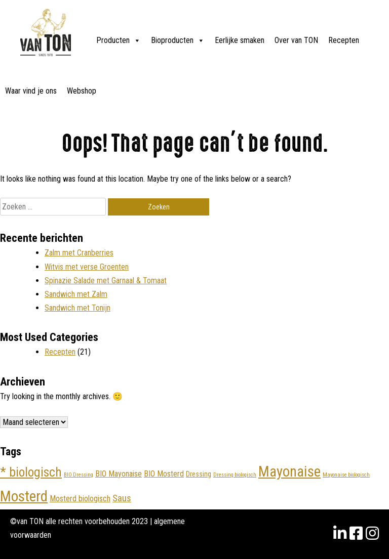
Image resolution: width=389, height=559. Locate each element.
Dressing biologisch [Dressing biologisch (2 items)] (234, 474)
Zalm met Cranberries (79, 252)
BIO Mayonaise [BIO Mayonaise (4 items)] (118, 474)
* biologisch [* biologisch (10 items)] (31, 472)
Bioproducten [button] (178, 40)
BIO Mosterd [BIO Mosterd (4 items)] (164, 474)
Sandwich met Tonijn (77, 308)
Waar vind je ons (31, 91)
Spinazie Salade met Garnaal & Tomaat (106, 280)
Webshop (81, 91)
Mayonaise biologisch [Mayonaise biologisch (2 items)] (346, 474)
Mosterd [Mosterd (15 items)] (24, 496)
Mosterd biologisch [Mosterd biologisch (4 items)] (80, 498)
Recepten (343, 40)
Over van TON (296, 40)
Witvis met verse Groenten (87, 267)
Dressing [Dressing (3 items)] (198, 474)
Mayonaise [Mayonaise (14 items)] (289, 471)
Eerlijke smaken (239, 40)
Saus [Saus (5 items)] (121, 498)
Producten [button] (118, 40)
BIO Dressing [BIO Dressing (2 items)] (78, 474)
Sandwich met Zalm (76, 294)
